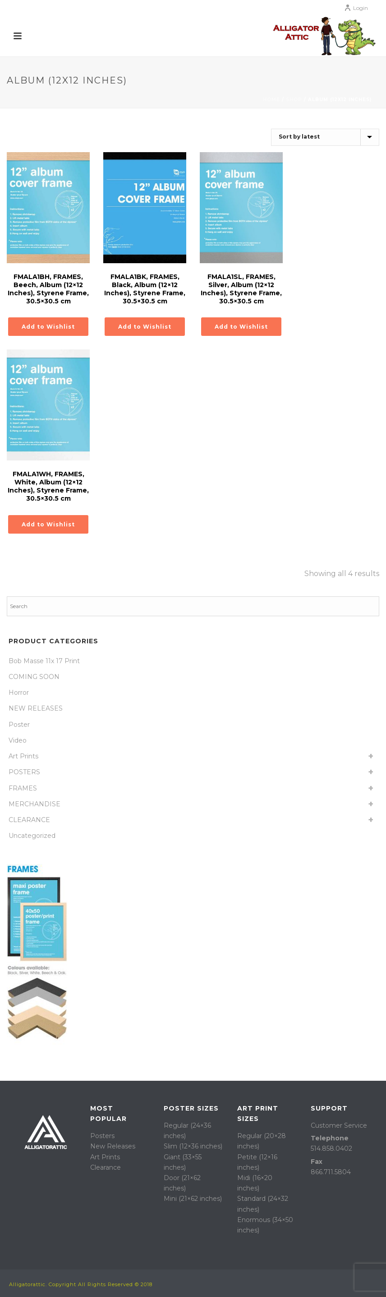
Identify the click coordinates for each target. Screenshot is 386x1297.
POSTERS (24, 772)
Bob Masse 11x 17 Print (44, 661)
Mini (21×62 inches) (193, 1199)
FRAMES (23, 788)
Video (18, 740)
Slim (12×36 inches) (193, 1146)
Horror (19, 692)
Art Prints (23, 756)
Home (271, 99)
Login (356, 8)
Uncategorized (32, 836)
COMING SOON (34, 677)
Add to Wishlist (48, 326)
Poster (19, 725)
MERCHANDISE (34, 804)
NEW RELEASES (36, 708)
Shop (294, 99)
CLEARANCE (29, 820)
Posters (102, 1136)
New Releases (112, 1146)
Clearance (105, 1167)
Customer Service (339, 1125)
